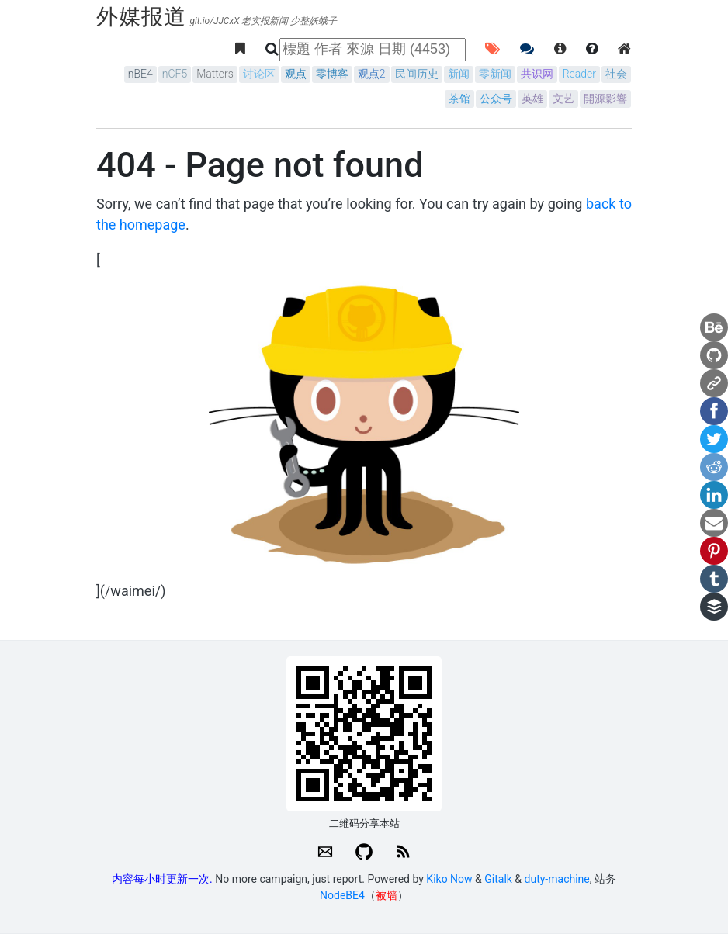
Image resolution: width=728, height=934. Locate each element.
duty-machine (557, 879)
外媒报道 (141, 17)
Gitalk (498, 879)
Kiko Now (449, 879)
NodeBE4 (342, 895)
